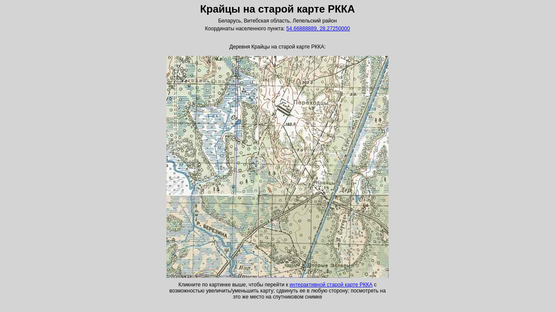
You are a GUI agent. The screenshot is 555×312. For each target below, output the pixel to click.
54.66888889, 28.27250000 (318, 29)
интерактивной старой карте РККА (331, 285)
